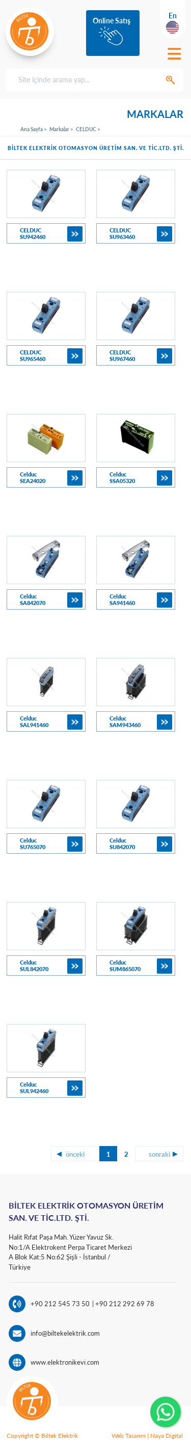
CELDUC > (88, 129)
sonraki (159, 1154)
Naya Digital (166, 1435)
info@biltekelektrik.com (65, 1333)
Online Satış (111, 20)
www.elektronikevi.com (65, 1362)
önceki (75, 1154)
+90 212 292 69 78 (124, 1304)
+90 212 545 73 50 (60, 1304)
